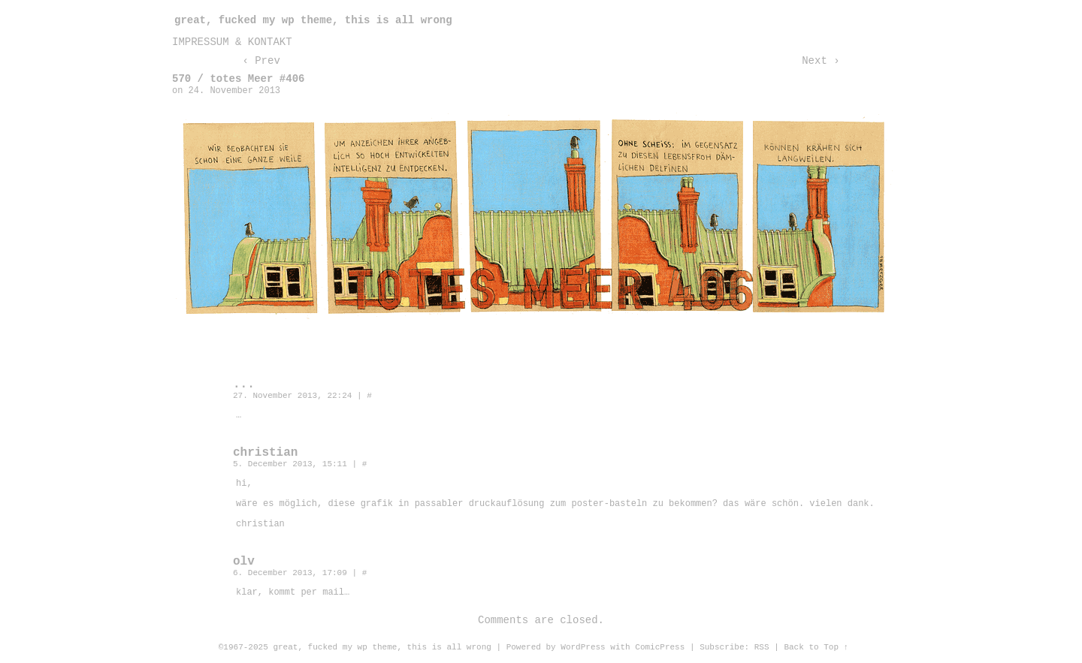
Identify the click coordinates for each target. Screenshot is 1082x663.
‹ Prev (261, 61)
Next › (820, 61)
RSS (761, 647)
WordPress (583, 647)
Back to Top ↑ (816, 647)
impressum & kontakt (232, 42)
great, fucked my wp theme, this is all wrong (313, 20)
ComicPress (660, 647)
